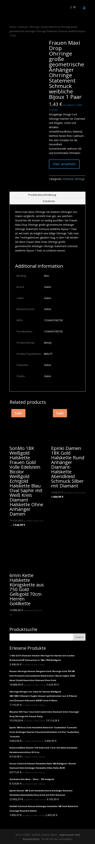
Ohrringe (34, 26)
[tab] (47, 195)
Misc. (47, 275)
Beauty (47, 342)
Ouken (47, 287)
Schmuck (23, 26)
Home (13, 26)
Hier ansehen (64, 164)
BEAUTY (48, 353)
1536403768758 (53, 320)
